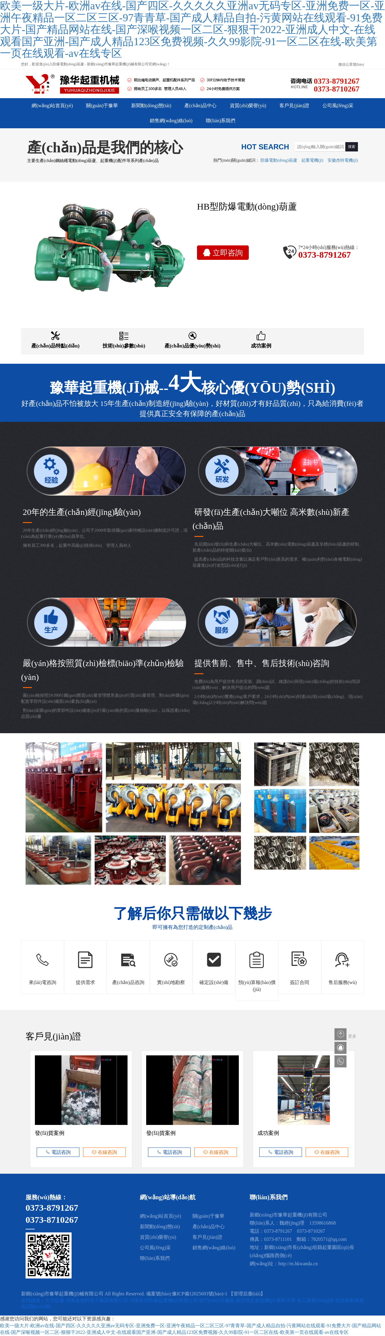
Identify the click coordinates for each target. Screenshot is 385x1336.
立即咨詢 (222, 253)
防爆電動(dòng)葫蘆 (278, 160)
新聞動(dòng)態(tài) (151, 105)
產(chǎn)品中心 (200, 105)
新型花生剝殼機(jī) (256, 1300)
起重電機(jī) (312, 160)
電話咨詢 (58, 1152)
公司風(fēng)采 (337, 105)
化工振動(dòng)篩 (316, 1300)
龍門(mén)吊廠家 (217, 1300)
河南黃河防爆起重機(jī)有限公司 (164, 1300)
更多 (352, 1036)
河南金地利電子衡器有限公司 (97, 1300)
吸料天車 (286, 1300)
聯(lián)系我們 (221, 120)
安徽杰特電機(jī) (343, 160)
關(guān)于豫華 (102, 105)
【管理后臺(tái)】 (247, 1293)
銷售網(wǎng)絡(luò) (171, 120)
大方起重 (55, 1300)
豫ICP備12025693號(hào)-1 (199, 1293)
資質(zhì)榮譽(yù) (248, 105)
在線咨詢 (104, 1152)
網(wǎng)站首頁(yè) (52, 105)
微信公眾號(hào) (351, 64)
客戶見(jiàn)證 (294, 105)
